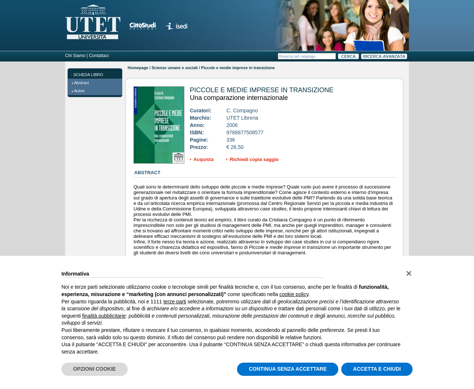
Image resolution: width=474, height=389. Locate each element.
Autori (79, 91)
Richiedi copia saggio (254, 159)
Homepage (138, 68)
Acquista (203, 159)
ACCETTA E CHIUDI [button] (377, 369)
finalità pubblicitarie (104, 316)
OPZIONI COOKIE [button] (94, 369)
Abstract (81, 83)
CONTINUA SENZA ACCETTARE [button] (288, 369)
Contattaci (99, 55)
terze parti (174, 301)
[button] (409, 273)
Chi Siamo (75, 55)
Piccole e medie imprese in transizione (262, 90)
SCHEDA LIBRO (88, 74)
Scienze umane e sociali (174, 68)
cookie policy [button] (293, 294)
